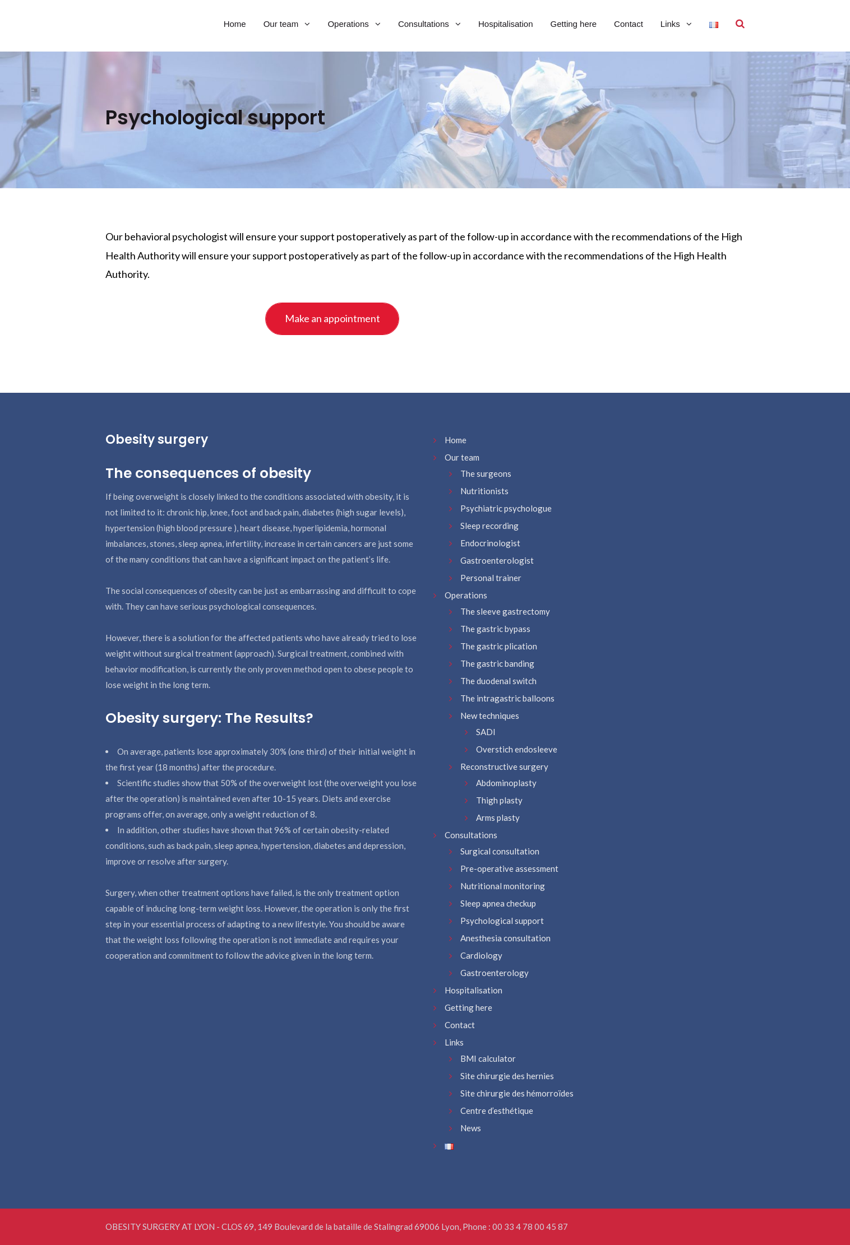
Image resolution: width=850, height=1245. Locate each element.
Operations (349, 24)
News (470, 1128)
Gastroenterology (494, 973)
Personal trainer (490, 578)
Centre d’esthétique (496, 1110)
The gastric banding (497, 663)
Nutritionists (484, 491)
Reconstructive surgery (504, 766)
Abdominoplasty (506, 783)
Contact (628, 24)
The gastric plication (498, 646)
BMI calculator (488, 1058)
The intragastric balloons (507, 698)
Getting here (574, 24)
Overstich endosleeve (516, 749)
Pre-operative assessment (509, 868)
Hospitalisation (505, 24)
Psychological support (502, 921)
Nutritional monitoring (502, 886)
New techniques (489, 715)
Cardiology (481, 955)
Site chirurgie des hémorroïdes (517, 1093)
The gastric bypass (495, 629)
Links (671, 24)
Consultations (424, 24)
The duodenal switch (498, 681)
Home (235, 24)
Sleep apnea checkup (498, 903)
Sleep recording (489, 526)
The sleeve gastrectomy (505, 611)
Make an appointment (332, 318)
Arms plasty (498, 817)
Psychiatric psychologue (506, 508)
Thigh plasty (499, 800)
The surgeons (485, 473)
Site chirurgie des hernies (507, 1076)
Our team (282, 24)
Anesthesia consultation (505, 938)
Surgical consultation (499, 851)
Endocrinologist (490, 543)
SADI (486, 732)
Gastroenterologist (497, 560)
